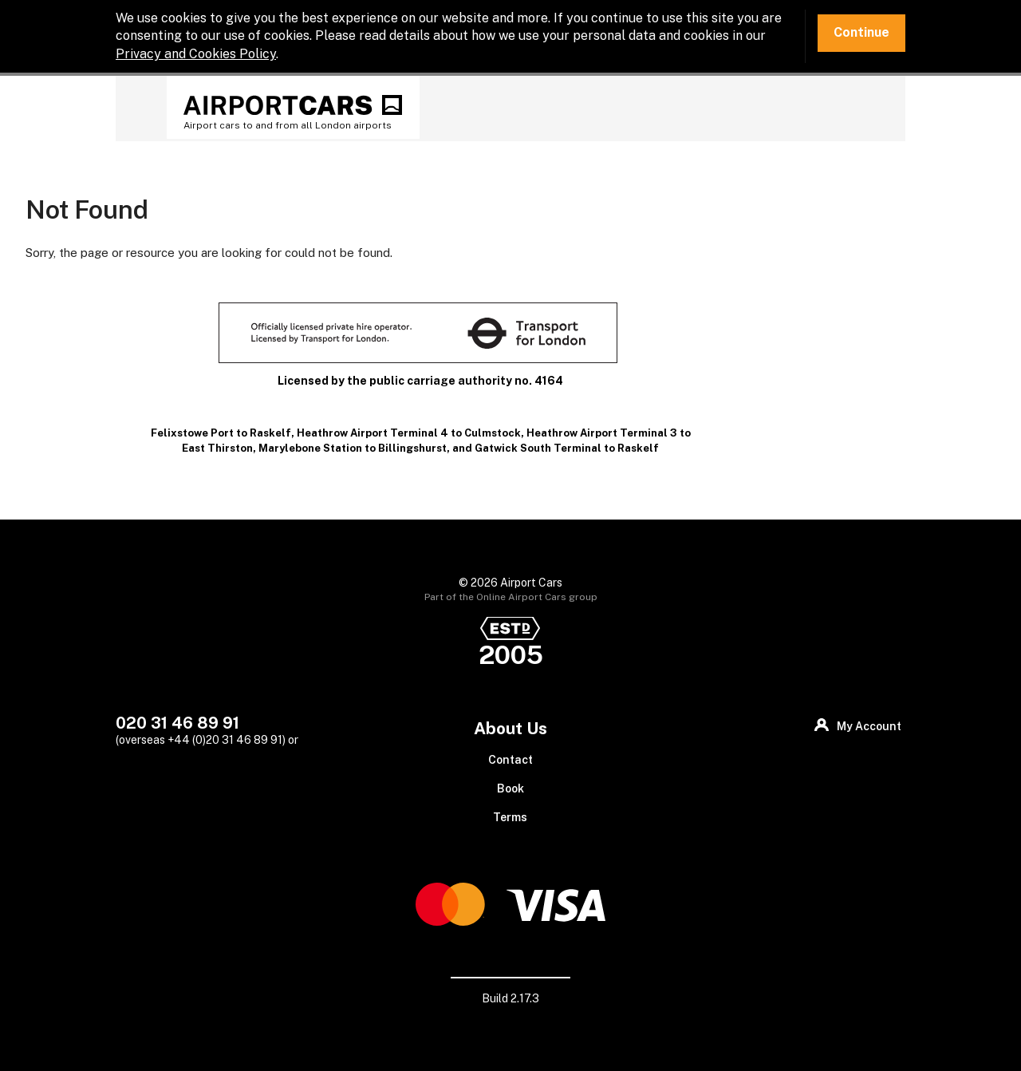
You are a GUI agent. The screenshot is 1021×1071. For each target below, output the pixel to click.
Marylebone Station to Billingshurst (352, 448)
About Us (510, 728)
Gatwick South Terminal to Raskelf (567, 448)
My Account (869, 726)
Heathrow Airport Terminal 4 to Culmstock (409, 433)
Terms (510, 817)
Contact (510, 759)
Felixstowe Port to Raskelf (221, 433)
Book (510, 788)
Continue (861, 32)
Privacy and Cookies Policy (196, 53)
